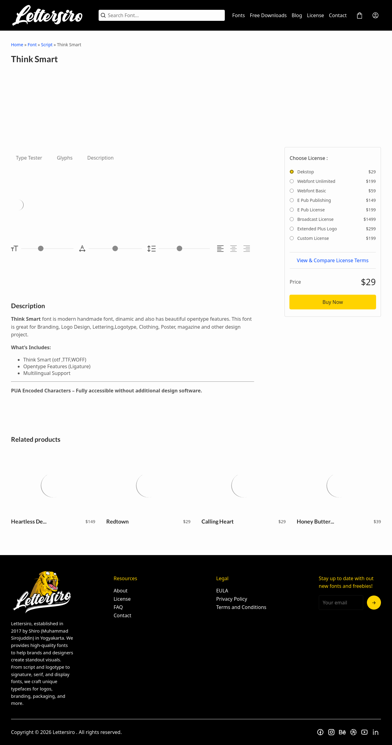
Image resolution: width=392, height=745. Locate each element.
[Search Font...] (165, 15)
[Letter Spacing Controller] (115, 248)
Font (32, 44)
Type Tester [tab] (29, 157)
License (315, 15)
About (120, 590)
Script (46, 44)
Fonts (238, 15)
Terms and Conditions (241, 607)
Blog (297, 15)
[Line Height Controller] (184, 248)
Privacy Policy (231, 599)
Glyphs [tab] (65, 157)
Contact (338, 15)
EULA (222, 590)
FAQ (118, 607)
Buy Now (332, 302)
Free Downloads (268, 15)
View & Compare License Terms (332, 260)
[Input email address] (341, 602)
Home (17, 44)
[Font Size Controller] (47, 248)
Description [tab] (100, 157)
